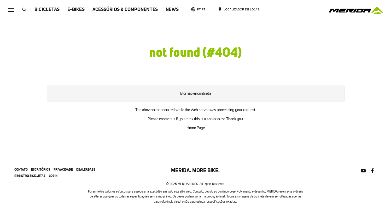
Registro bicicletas (29, 176)
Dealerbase (85, 169)
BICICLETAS (47, 9)
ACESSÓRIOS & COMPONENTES (125, 9)
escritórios (40, 169)
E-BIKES (76, 9)
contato (21, 169)
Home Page (195, 127)
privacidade (63, 169)
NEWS (172, 9)
